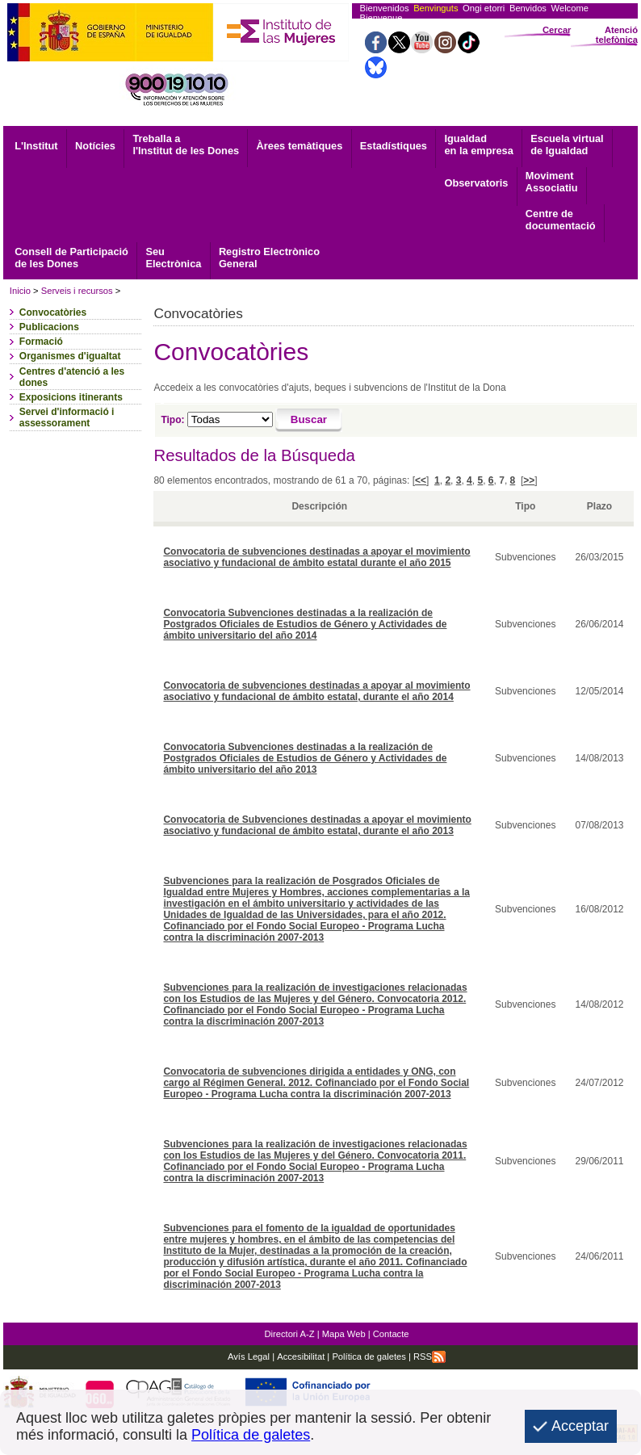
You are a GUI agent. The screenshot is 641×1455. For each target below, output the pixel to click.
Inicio (20, 291)
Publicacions (49, 327)
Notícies (95, 146)
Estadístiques (393, 146)
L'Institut (36, 146)
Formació (41, 341)
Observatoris (476, 183)
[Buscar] (308, 421)
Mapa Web (344, 1334)
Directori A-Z (289, 1334)
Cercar (557, 30)
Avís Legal (249, 1356)
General (269, 257)
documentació (561, 220)
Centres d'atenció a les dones (71, 377)
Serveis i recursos (77, 291)
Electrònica (173, 257)
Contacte (391, 1334)
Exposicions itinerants (71, 397)
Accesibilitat (301, 1356)
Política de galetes (367, 1356)
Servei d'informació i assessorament (67, 417)
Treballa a (185, 144)
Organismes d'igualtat (70, 356)
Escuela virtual (566, 144)
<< (420, 480)
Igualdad (478, 144)
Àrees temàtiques (300, 146)
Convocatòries (52, 312)
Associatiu (552, 182)
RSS (429, 1356)
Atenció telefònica (617, 34)
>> (528, 480)
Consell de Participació (71, 257)
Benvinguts (435, 8)
